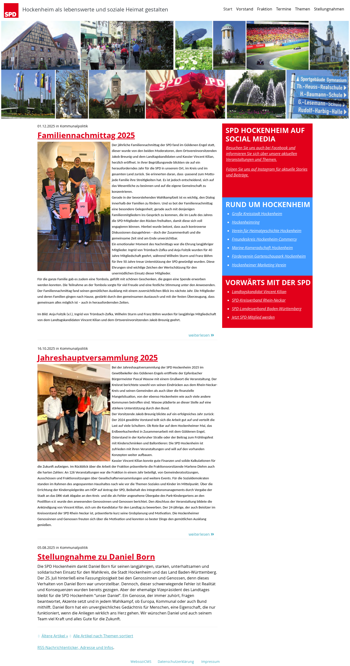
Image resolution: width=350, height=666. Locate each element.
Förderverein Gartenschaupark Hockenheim (269, 256)
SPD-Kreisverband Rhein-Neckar (259, 300)
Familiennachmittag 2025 (86, 135)
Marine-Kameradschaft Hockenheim (262, 247)
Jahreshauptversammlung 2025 (97, 357)
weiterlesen (201, 335)
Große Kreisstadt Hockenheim (257, 213)
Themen (302, 9)
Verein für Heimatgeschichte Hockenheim (266, 230)
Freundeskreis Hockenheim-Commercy (264, 239)
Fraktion (264, 9)
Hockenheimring (246, 222)
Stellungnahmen (329, 9)
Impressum (210, 661)
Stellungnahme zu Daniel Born (96, 556)
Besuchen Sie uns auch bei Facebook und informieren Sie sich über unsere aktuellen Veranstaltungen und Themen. (261, 153)
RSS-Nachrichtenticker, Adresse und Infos (75, 647)
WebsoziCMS (141, 661)
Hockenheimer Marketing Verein (259, 265)
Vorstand (244, 9)
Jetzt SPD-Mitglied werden (253, 317)
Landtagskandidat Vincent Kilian (259, 291)
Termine (283, 9)
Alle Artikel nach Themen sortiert (103, 636)
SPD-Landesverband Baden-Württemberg (266, 308)
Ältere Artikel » (55, 636)
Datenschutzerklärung (176, 661)
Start (227, 9)
